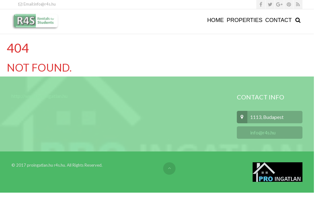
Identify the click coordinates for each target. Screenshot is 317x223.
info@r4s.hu (262, 132)
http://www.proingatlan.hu (39, 96)
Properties (245, 20)
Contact (278, 20)
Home (215, 20)
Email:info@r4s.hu (37, 4)
